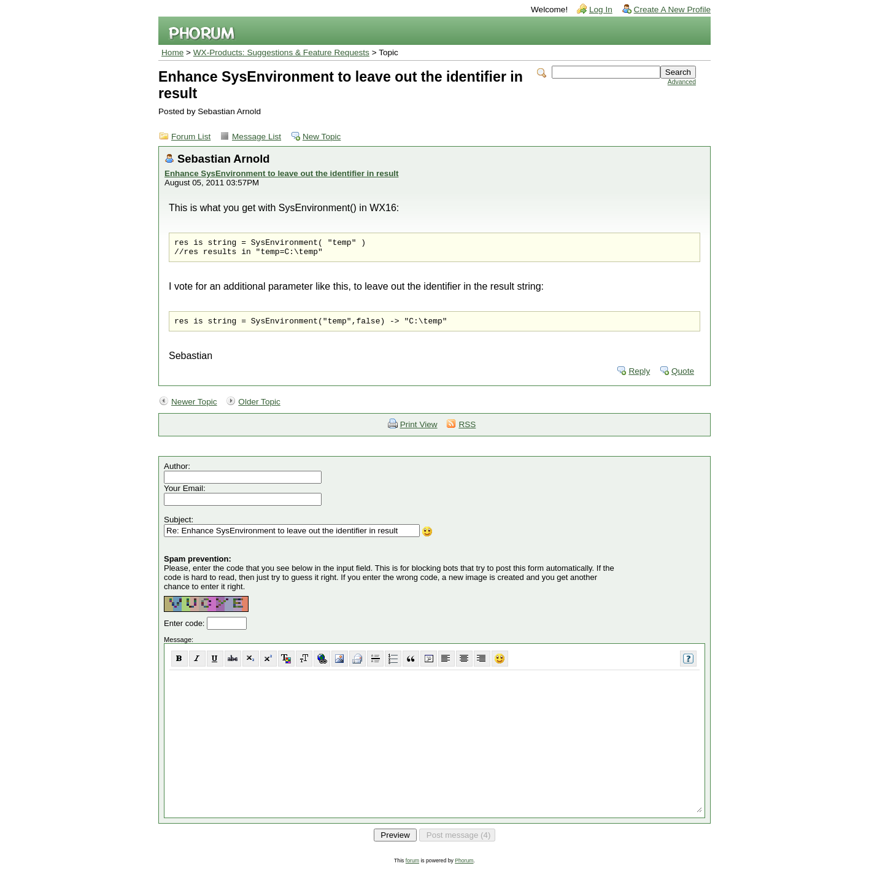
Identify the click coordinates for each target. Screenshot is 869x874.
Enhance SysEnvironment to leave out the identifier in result (281, 173)
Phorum (464, 866)
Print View (419, 430)
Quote (682, 376)
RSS (467, 430)
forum (412, 866)
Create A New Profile (672, 9)
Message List (256, 136)
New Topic (322, 136)
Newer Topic (194, 407)
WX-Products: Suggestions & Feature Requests (281, 52)
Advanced (682, 82)
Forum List (190, 136)
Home (172, 52)
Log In (600, 9)
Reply (639, 376)
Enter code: (185, 628)
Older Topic (259, 407)
